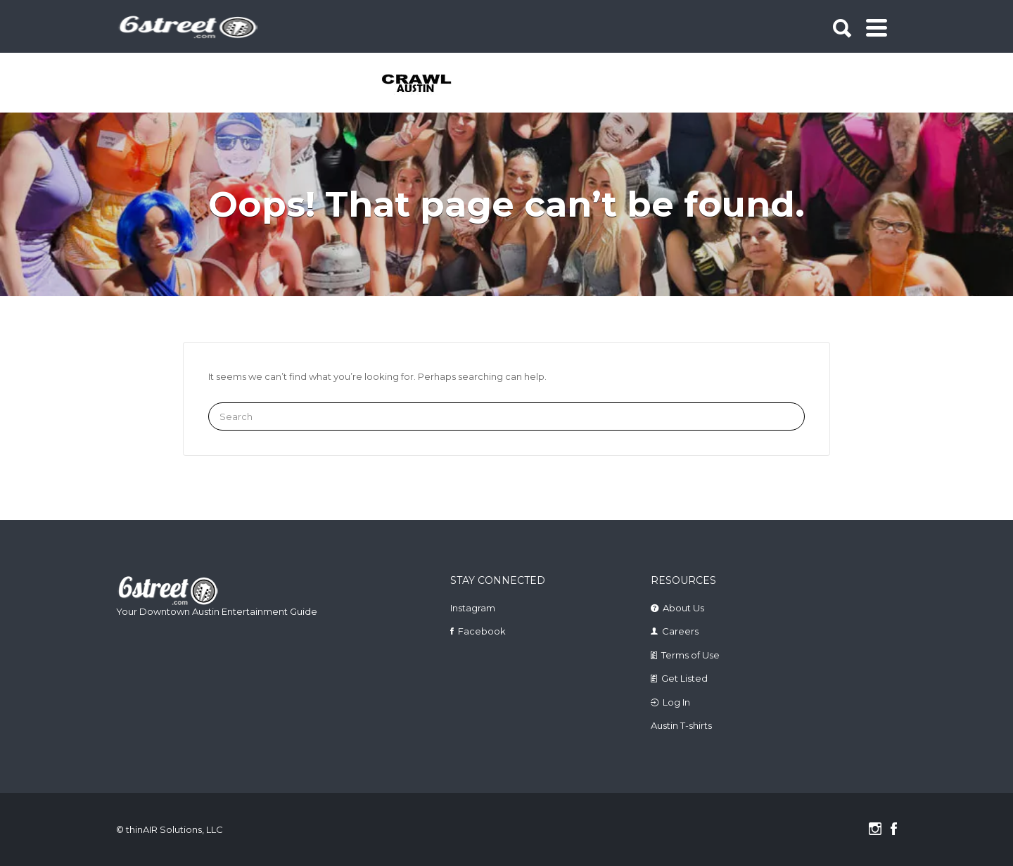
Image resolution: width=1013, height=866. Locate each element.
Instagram (472, 607)
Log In (676, 702)
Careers (680, 631)
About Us (683, 607)
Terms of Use (690, 655)
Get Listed (684, 678)
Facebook (482, 631)
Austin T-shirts (681, 725)
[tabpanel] (424, 84)
